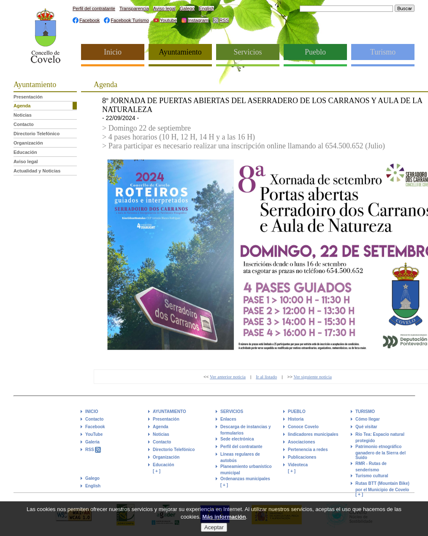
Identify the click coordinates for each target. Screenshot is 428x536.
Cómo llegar (367, 419)
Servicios (248, 52)
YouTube (94, 434)
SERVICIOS (231, 411)
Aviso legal (164, 8)
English (206, 8)
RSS (224, 20)
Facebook (89, 20)
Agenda (22, 105)
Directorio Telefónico (37, 133)
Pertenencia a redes (308, 449)
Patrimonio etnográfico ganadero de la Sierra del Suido (380, 452)
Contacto (24, 124)
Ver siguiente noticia (312, 376)
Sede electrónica (237, 439)
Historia (295, 419)
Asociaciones (301, 442)
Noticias (23, 115)
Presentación (28, 96)
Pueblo (315, 52)
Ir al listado (266, 376)
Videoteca (298, 464)
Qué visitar (366, 426)
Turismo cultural (371, 475)
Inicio (113, 52)
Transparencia (134, 8)
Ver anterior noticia (228, 376)
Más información (224, 519)
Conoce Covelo (303, 426)
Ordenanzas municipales (245, 478)
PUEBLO (297, 411)
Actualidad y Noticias (37, 170)
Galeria (92, 442)
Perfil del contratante (94, 8)
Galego (187, 8)
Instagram (198, 20)
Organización (28, 142)
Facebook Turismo (130, 20)
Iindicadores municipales (313, 434)
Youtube (168, 20)
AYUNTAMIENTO (169, 411)
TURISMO (365, 411)
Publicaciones (302, 457)
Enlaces (228, 419)
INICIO (91, 411)
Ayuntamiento (180, 52)
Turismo (382, 52)
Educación (25, 152)
